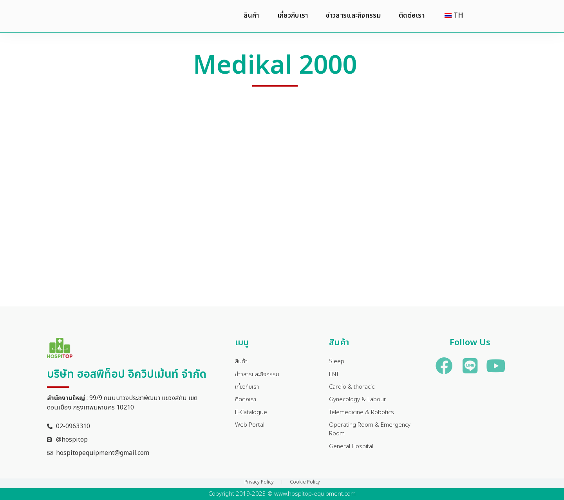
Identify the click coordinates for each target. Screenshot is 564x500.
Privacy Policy (259, 482)
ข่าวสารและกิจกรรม (353, 16)
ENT (335, 375)
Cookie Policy (305, 482)
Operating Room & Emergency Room (371, 433)
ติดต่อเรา (412, 16)
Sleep (336, 362)
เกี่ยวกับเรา (292, 16)
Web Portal (250, 428)
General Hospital (352, 451)
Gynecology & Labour (359, 402)
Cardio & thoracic (353, 388)
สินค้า (251, 16)
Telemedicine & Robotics (363, 415)
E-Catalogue (252, 415)
